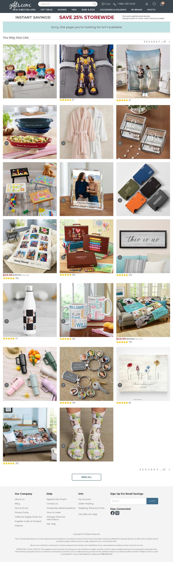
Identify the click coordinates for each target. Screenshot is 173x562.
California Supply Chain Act (28, 516)
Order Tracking (85, 503)
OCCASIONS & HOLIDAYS (113, 9)
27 (164, 41)
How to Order (54, 512)
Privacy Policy (22, 512)
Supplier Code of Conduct (28, 521)
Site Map (51, 524)
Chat (106, 3)
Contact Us (52, 503)
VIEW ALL (86, 477)
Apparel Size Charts (56, 499)
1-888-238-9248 (126, 3)
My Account (84, 499)
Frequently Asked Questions (61, 508)
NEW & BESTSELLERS (24, 9)
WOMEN (62, 9)
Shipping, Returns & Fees (91, 508)
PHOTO (151, 9)
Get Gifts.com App (87, 514)
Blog (17, 503)
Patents (19, 525)
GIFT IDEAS (46, 9)
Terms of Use (21, 508)
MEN (74, 9)
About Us (19, 499)
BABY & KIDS (88, 9)
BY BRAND (136, 9)
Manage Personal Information (56, 518)
